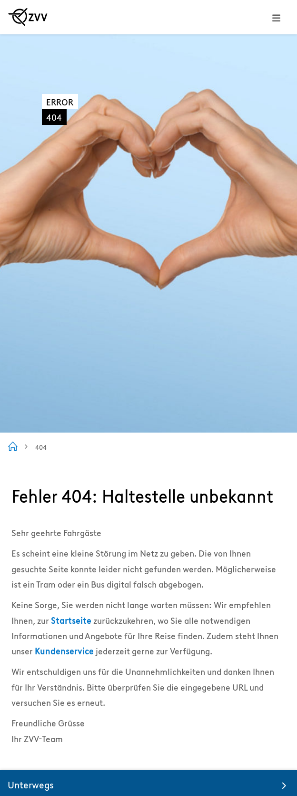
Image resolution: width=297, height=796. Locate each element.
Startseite (71, 620)
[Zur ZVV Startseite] (28, 17)
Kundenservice (64, 651)
